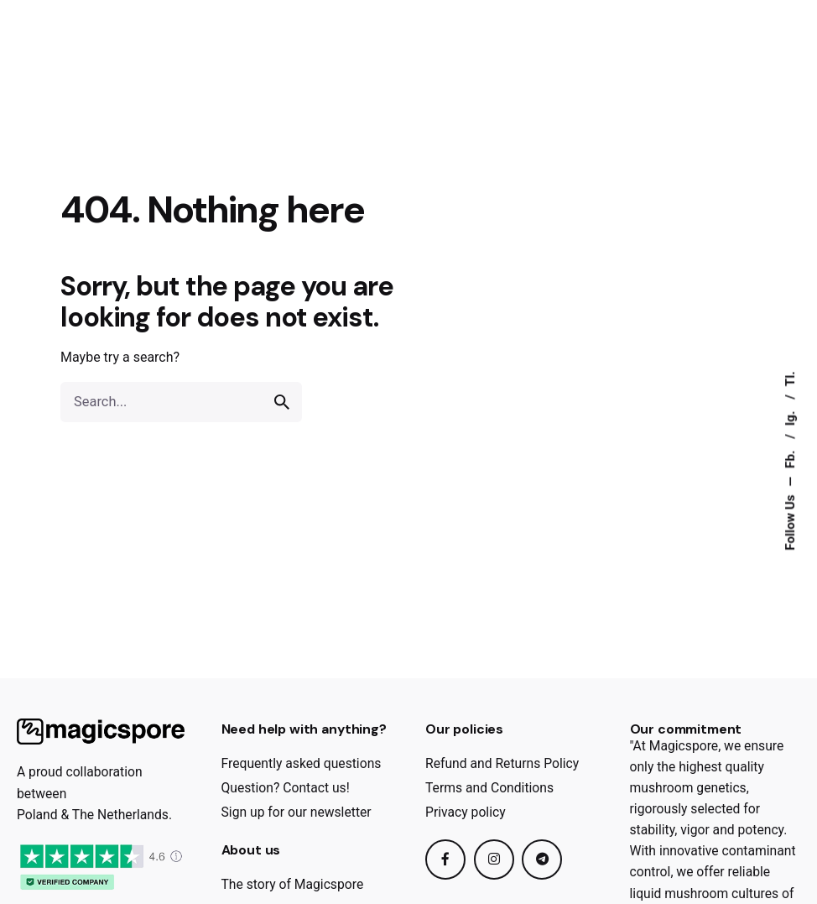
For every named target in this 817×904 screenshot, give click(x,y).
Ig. (790, 416)
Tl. (790, 378)
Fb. (790, 457)
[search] (282, 402)
